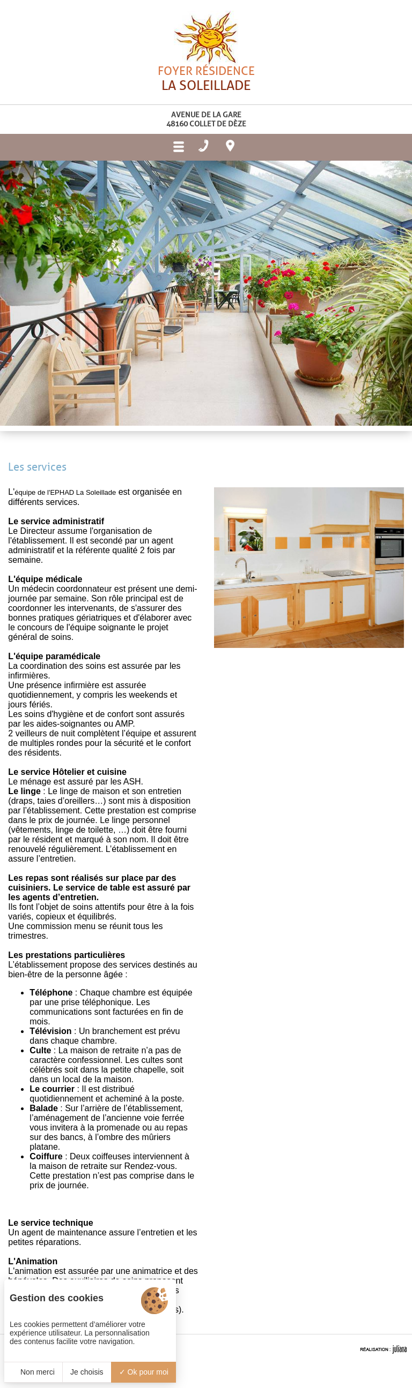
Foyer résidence (206, 99)
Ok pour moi (143, 1372)
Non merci (33, 1372)
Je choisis (86, 1372)
